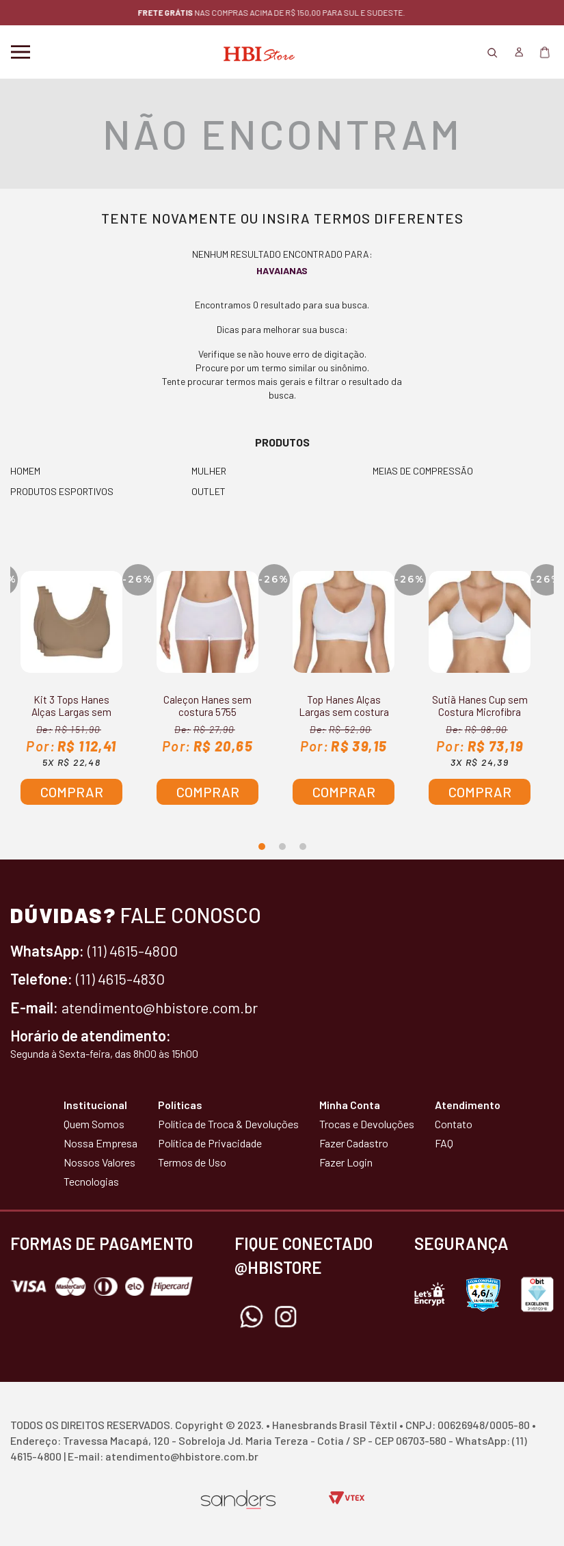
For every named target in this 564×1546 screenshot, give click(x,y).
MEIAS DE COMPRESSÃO (423, 471)
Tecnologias (91, 1181)
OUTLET (208, 491)
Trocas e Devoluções (366, 1123)
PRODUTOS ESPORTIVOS (61, 491)
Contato (453, 1123)
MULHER (208, 471)
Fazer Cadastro (353, 1142)
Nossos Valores (99, 1162)
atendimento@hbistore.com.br (160, 1007)
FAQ (444, 1142)
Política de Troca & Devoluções (228, 1123)
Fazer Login (346, 1162)
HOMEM (25, 471)
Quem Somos (94, 1123)
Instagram (286, 1317)
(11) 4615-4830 (120, 978)
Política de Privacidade (210, 1142)
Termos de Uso (192, 1162)
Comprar (71, 792)
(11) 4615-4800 (133, 950)
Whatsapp (251, 1317)
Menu (20, 52)
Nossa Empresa (100, 1142)
